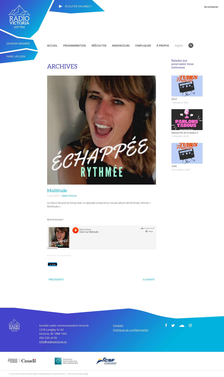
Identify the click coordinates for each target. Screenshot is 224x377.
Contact (118, 325)
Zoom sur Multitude (64, 256)
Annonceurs (121, 45)
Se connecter (211, 6)
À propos (163, 45)
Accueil (52, 45)
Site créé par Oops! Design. (78, 374)
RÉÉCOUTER (99, 45)
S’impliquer (143, 45)
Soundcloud (181, 325)
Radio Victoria (69, 195)
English (179, 45)
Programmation (74, 45)
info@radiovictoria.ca (53, 342)
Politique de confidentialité (130, 330)
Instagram (190, 325)
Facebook (166, 325)
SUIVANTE (149, 279)
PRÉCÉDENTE (56, 279)
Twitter (173, 325)
